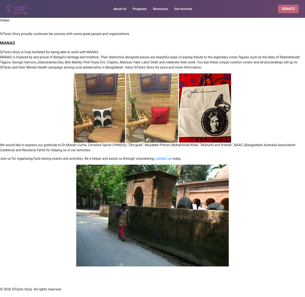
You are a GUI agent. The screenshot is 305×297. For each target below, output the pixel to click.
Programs (140, 9)
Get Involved (183, 9)
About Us (119, 9)
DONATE (288, 9)
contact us (164, 159)
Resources (160, 9)
